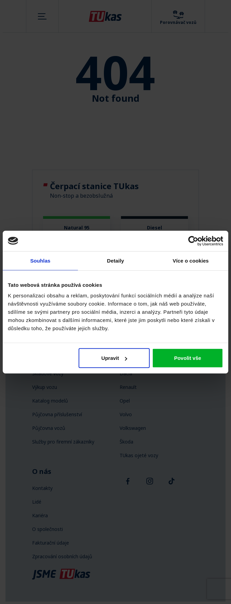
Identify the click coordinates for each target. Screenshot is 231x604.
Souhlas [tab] (40, 260)
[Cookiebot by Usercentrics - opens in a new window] (193, 241)
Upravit (114, 358)
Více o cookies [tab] (191, 260)
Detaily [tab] (115, 260)
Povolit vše (187, 358)
